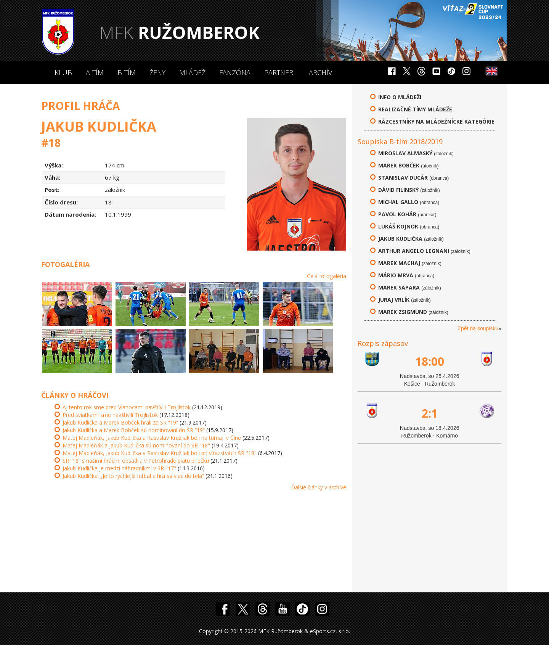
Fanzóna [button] (234, 72)
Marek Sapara (399, 287)
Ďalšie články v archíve (318, 487)
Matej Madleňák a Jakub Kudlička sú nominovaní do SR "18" (136, 445)
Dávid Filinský (398, 189)
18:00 (429, 361)
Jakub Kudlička (400, 238)
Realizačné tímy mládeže (415, 109)
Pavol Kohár (397, 214)
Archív (320, 72)
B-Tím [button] (126, 72)
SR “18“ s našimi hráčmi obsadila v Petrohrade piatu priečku (136, 460)
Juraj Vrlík (393, 299)
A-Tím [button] (95, 72)
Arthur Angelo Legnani (413, 250)
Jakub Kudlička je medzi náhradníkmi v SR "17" (119, 468)
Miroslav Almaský (405, 153)
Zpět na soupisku (478, 328)
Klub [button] (63, 72)
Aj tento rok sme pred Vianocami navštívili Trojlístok (127, 407)
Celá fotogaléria (326, 276)
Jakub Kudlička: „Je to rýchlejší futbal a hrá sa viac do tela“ (133, 475)
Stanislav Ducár (403, 177)
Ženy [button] (157, 72)
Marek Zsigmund (402, 311)
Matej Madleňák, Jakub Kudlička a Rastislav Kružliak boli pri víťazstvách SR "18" (160, 453)
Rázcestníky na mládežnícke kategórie (436, 121)
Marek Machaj (399, 263)
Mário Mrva (395, 275)
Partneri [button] (279, 72)
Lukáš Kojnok (398, 226)
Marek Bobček (398, 165)
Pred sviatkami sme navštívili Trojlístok (110, 414)
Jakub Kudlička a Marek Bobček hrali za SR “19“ (120, 422)
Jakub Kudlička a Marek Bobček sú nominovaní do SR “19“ (134, 430)
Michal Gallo (398, 202)
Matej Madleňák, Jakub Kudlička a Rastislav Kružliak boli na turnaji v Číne (152, 437)
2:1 (430, 413)
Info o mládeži (399, 97)
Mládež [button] (192, 72)
